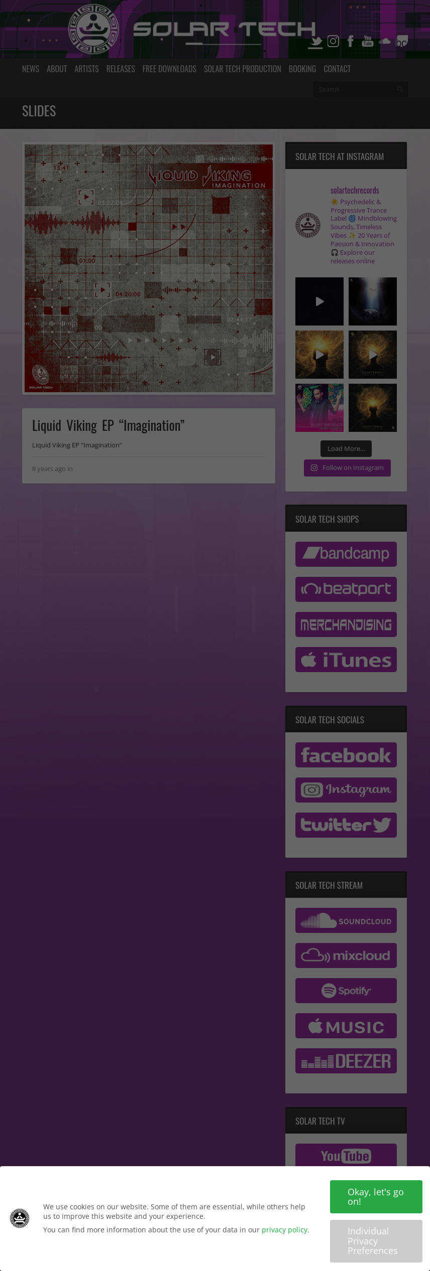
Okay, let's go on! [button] (376, 1198)
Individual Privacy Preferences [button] (373, 1242)
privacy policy (284, 1231)
